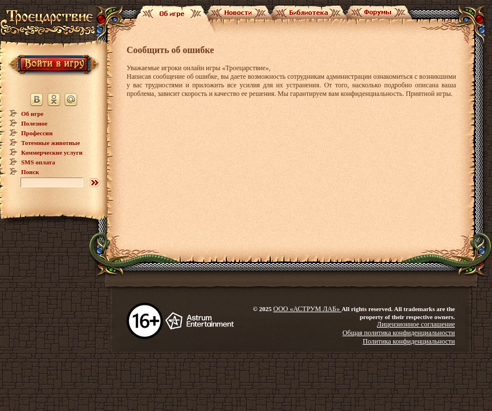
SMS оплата (38, 162)
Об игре (32, 113)
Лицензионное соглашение (416, 324)
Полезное (34, 123)
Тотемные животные (50, 142)
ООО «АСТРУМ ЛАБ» (307, 309)
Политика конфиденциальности (409, 341)
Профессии (36, 133)
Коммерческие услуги (52, 152)
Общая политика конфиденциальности (399, 333)
